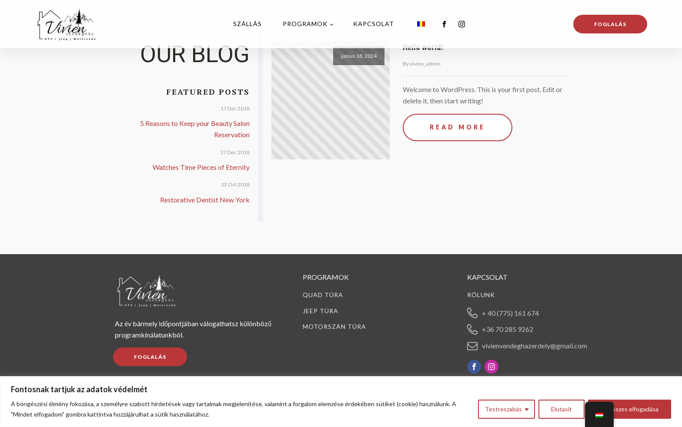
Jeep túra (320, 311)
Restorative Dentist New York (205, 199)
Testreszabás (503, 409)
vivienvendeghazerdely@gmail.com (534, 345)
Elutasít (561, 409)
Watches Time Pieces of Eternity (201, 167)
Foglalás (610, 24)
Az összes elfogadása (630, 409)
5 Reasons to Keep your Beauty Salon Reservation (195, 129)
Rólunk (481, 294)
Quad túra (323, 294)
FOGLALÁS (150, 357)
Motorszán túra (334, 326)
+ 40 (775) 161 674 (510, 313)
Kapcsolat (373, 23)
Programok (305, 23)
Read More (457, 127)
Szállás (247, 23)
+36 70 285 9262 (507, 329)
